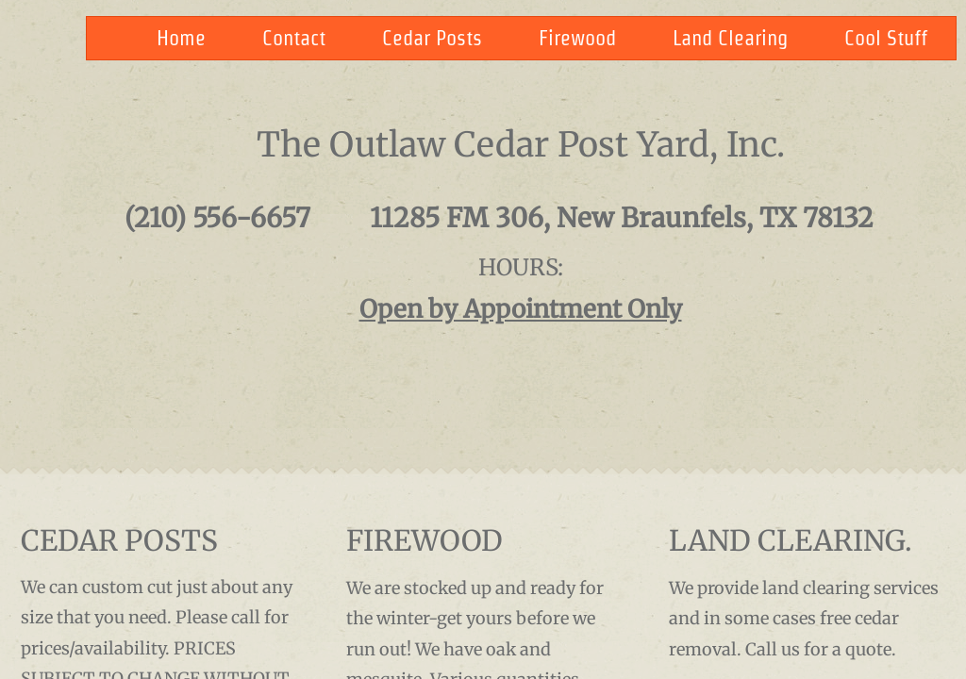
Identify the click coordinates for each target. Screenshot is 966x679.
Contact (293, 37)
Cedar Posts (432, 37)
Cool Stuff (885, 37)
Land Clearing (730, 37)
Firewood (577, 37)
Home (181, 37)
